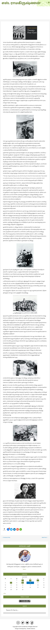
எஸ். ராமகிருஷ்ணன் (11, 2)
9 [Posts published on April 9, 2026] (22, 581)
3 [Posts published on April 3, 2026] (30, 579)
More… (24, 568)
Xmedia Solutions (31, 627)
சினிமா (25, 13)
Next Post (45, 536)
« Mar (4, 592)
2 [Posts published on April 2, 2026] (22, 579)
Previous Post (6, 536)
